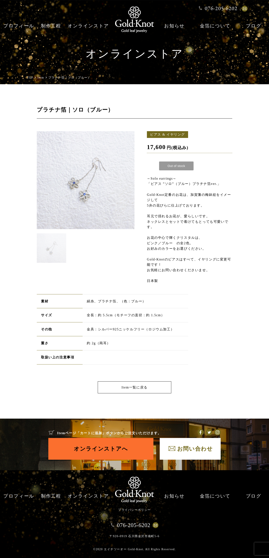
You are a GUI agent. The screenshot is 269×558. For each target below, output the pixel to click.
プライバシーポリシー (134, 509)
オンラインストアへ (101, 449)
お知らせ (174, 26)
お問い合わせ (195, 449)
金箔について (215, 26)
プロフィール (18, 26)
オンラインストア (88, 26)
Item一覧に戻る (134, 387)
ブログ (253, 26)
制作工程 (51, 26)
